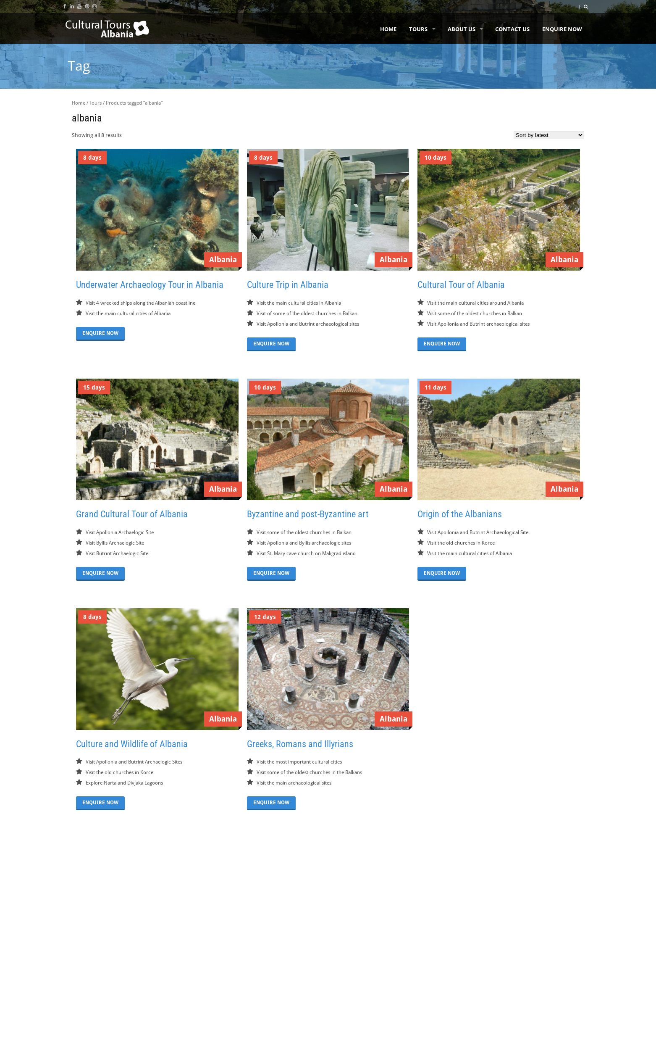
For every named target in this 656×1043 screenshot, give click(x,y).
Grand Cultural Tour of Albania (132, 514)
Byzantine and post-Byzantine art (308, 514)
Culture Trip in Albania (287, 284)
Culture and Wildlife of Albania (132, 744)
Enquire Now (562, 29)
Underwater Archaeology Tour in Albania (149, 284)
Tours (418, 29)
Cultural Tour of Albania (461, 284)
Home (388, 29)
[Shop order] (549, 135)
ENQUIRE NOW (100, 333)
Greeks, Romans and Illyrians (300, 744)
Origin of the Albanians (459, 514)
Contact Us (512, 29)
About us (461, 29)
